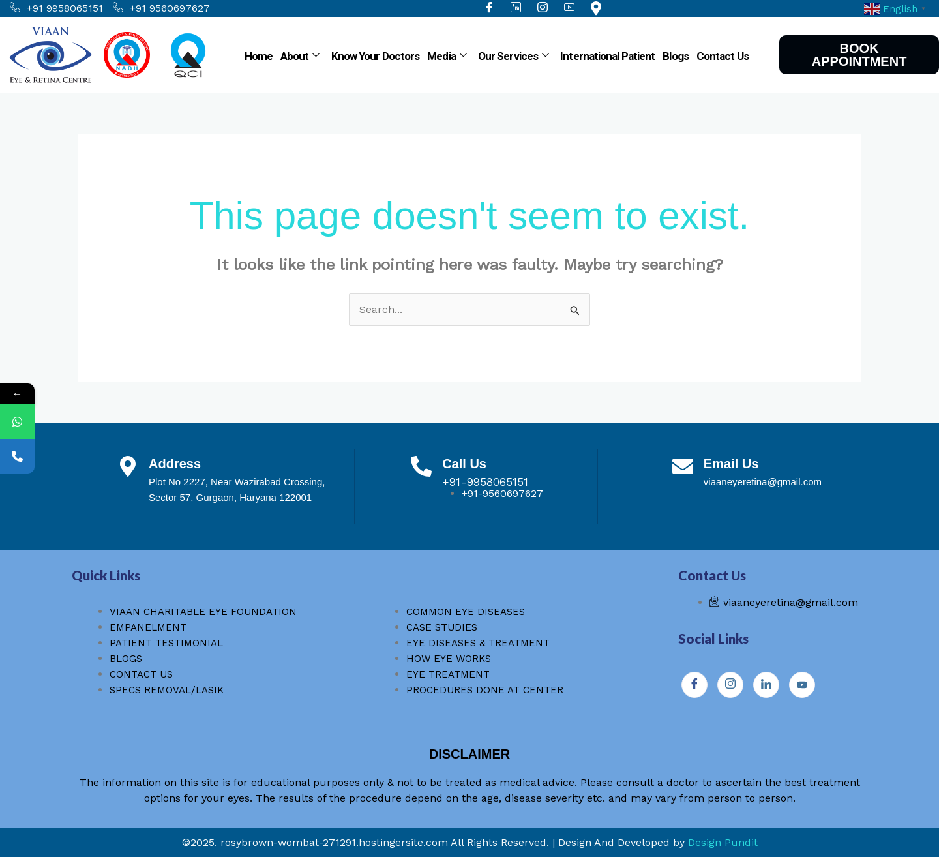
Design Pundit (723, 842)
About (300, 56)
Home (259, 56)
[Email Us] (682, 466)
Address (175, 464)
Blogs (676, 56)
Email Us (731, 464)
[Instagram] (730, 685)
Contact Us (722, 56)
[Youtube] (802, 685)
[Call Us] (421, 466)
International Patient (607, 56)
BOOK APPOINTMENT (859, 54)
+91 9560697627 (161, 8)
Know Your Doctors (375, 56)
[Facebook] (694, 685)
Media (446, 56)
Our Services (513, 56)
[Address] (127, 466)
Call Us (464, 464)
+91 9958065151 (56, 8)
